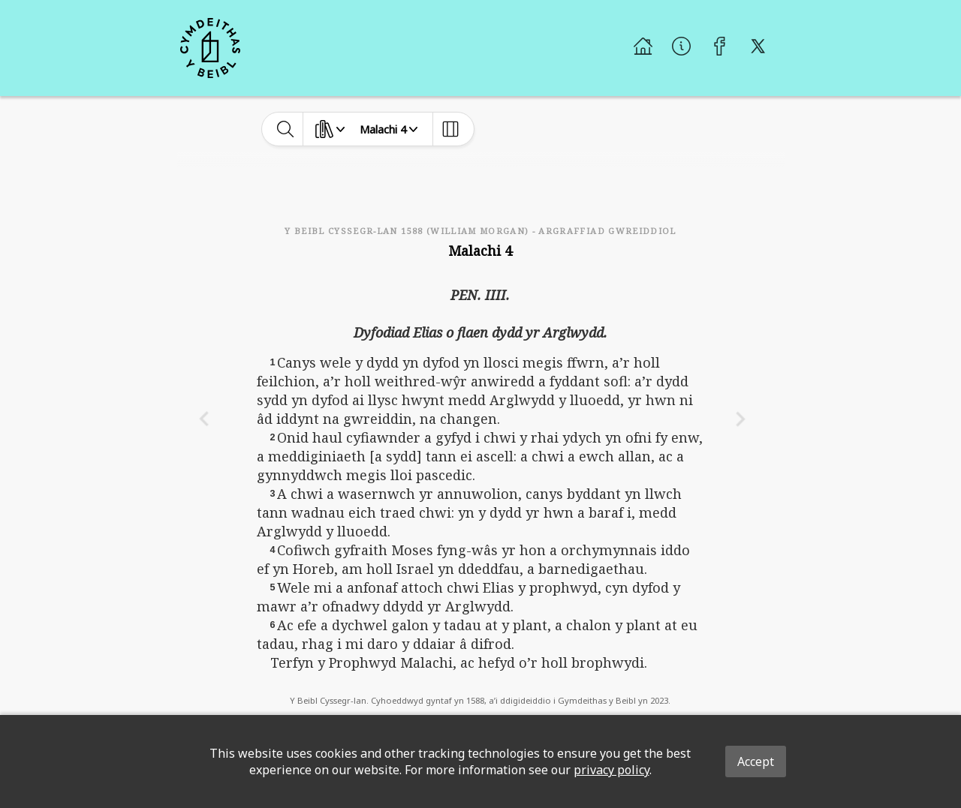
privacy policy (611, 769)
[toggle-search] (285, 129)
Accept (755, 761)
